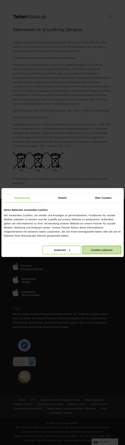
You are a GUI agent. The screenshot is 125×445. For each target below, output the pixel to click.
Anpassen (62, 249)
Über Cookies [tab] (103, 197)
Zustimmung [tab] (22, 197)
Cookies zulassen (101, 249)
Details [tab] (62, 197)
